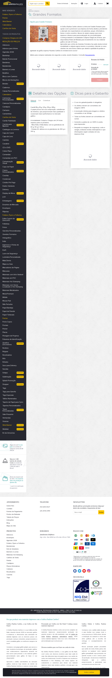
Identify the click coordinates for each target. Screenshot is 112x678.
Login (84, 4)
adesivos (55, 636)
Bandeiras (6, 62)
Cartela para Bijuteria (7, 125)
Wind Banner (7, 21)
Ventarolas (7, 418)
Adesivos (6, 45)
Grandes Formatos (10, 234)
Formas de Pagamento (14, 511)
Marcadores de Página (11, 267)
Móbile (5, 297)
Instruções (74, 3)
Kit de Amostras (9, 433)
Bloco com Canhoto (10, 76)
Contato (9, 509)
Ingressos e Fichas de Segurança (11, 245)
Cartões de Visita (9, 28)
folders (48, 636)
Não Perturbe (8, 304)
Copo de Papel (8, 167)
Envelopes (6, 208)
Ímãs (4, 241)
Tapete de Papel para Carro (13, 402)
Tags (4, 388)
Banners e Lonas (9, 69)
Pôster (5, 329)
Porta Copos (7, 322)
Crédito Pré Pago (9, 182)
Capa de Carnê (8, 133)
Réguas (5, 351)
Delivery (6, 189)
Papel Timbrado (8, 315)
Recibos (6, 348)
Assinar (101, 512)
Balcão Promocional (10, 59)
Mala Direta (7, 260)
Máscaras (6, 271)
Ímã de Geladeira (12, 549)
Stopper (6, 384)
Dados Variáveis (9, 186)
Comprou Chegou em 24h (12, 38)
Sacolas (5, 369)
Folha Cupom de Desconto (9, 219)
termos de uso (73, 672)
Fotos (5, 227)
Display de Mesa (9, 193)
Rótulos (5, 362)
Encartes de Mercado (11, 204)
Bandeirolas (7, 66)
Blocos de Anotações (11, 80)
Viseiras (6, 421)
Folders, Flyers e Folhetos (12, 14)
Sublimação (7, 377)
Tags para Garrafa (9, 392)
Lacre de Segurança (10, 253)
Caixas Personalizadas (11, 91)
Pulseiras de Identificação (12, 339)
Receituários (7, 355)
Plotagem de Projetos (11, 336)
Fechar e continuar (89, 672)
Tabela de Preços (13, 517)
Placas (5, 332)
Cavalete (6, 144)
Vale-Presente (8, 414)
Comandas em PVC (10, 158)
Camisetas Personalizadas (8, 99)
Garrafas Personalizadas (12, 231)
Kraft (4, 250)
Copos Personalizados (8, 171)
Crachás (6, 175)
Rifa (4, 358)
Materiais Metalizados (11, 290)
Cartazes (6, 110)
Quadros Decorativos (7, 343)
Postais (5, 325)
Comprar (99, 80)
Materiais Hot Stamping (11, 281)
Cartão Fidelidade (9, 121)
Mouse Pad (7, 301)
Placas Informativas (13, 566)
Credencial (6, 179)
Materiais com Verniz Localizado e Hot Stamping (13, 286)
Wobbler (6, 429)
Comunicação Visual (8, 162)
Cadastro (98, 4)
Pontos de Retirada (62, 3)
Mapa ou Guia (8, 264)
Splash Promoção (9, 380)
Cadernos (6, 87)
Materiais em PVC (9, 278)
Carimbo (6, 140)
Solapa (5, 373)
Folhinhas (6, 224)
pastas (70, 636)
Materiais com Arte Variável (13, 274)
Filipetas (6, 211)
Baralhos (6, 73)
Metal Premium (8, 294)
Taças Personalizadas (8, 410)
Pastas (5, 18)
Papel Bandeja (8, 308)
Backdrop (6, 55)
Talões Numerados (10, 398)
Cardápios (6, 107)
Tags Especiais (8, 395)
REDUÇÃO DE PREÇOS (11, 41)
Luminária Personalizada (11, 257)
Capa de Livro (8, 136)
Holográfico (7, 238)
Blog (8, 523)
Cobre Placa (7, 151)
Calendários (7, 25)
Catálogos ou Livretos (11, 129)
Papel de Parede (9, 311)
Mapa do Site (11, 526)
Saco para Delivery (10, 365)
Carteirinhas (7, 114)
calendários (63, 636)
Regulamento (90, 55)
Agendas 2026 (8, 52)
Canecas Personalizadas (12, 103)
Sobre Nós (10, 506)
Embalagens (7, 201)
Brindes (5, 84)
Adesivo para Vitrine (10, 48)
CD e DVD (6, 147)
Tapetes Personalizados (12, 405)
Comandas (7, 154)
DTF (4, 197)
